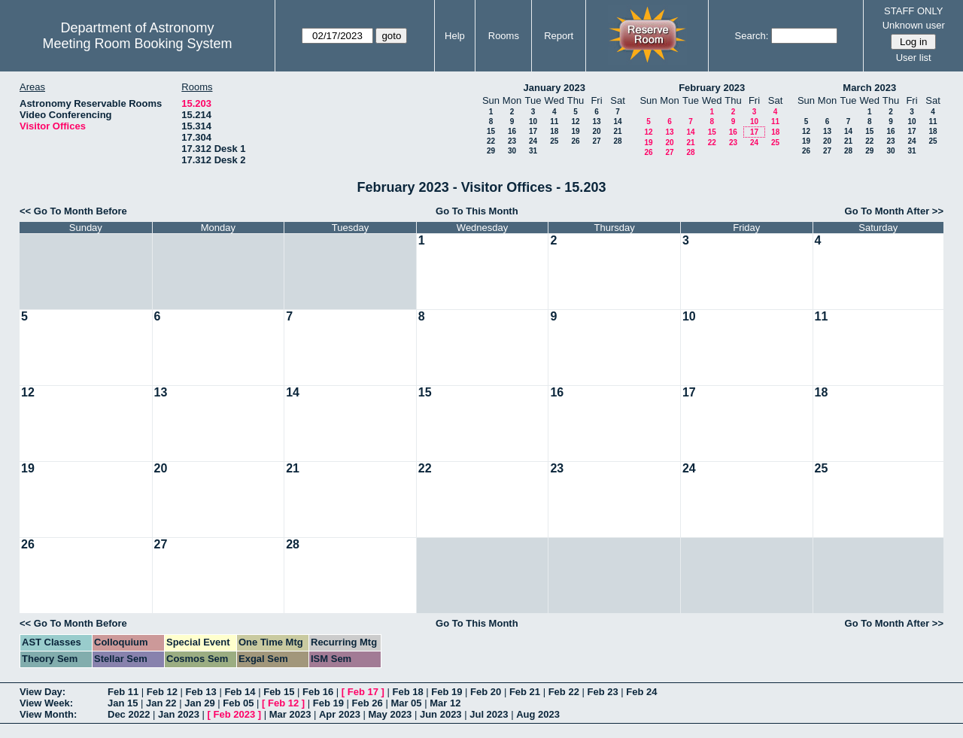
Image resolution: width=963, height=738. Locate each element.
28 (617, 141)
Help (455, 35)
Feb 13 (201, 691)
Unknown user (913, 25)
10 (533, 121)
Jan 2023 (178, 714)
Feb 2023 (235, 714)
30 (512, 151)
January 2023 (554, 87)
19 (575, 131)
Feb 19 (446, 691)
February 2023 (712, 87)
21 (617, 131)
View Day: (42, 691)
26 (575, 141)
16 (512, 131)
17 (533, 131)
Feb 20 (485, 691)
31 (533, 151)
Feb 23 (602, 691)
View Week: (46, 703)
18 (554, 131)
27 (596, 141)
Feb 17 (363, 691)
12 (575, 121)
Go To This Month (477, 211)
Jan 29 (199, 703)
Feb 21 (524, 691)
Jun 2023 (441, 714)
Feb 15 (278, 691)
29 (491, 151)
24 (533, 141)
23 (512, 141)
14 (617, 121)
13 (596, 121)
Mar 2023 (290, 714)
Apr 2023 (339, 714)
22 (491, 141)
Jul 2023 (488, 714)
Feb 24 (641, 691)
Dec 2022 (129, 714)
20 (596, 131)
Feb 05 (238, 703)
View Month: (48, 714)
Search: (752, 35)
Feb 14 (239, 691)
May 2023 (390, 714)
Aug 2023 (538, 714)
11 (554, 121)
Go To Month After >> (894, 211)
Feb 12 (162, 691)
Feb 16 (317, 691)
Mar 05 (405, 703)
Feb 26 (367, 703)
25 (554, 141)
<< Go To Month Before (73, 211)
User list (913, 57)
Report (558, 35)
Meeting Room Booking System (137, 43)
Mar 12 (445, 703)
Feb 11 (123, 691)
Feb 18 (407, 691)
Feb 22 (563, 691)
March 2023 (869, 87)
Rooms (503, 35)
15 (491, 131)
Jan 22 (161, 703)
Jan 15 (123, 703)
